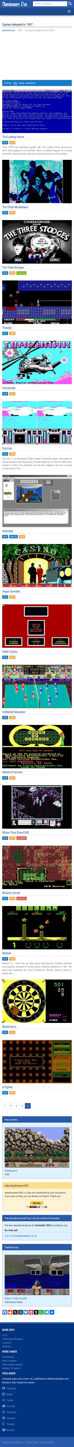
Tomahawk (8, 388)
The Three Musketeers (15, 207)
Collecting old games (12, 1338)
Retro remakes (9, 1360)
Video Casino (10, 651)
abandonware (8, 30)
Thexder (7, 328)
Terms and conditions (12, 1442)
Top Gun (7, 448)
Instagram (9, 1412)
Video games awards (12, 1364)
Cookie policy (47, 1442)
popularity (30, 83)
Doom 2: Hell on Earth (37, 1277)
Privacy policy (32, 1442)
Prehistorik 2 (37, 1149)
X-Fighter (7, 1087)
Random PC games (11, 1368)
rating (21, 83)
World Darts (9, 1027)
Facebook (9, 1388)
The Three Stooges (13, 267)
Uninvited (7, 531)
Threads (8, 1424)
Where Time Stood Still (15, 832)
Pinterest (8, 1418)
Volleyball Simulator (13, 712)
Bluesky (8, 1430)
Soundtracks (8, 1356)
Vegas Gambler (11, 591)
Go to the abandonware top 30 (21, 1236)
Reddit (7, 1394)
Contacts (6, 1342)
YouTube (8, 1406)
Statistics (6, 1346)
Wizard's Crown (11, 893)
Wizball (6, 953)
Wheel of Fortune (12, 772)
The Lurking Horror (13, 137)
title (15, 83)
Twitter (7, 1400)
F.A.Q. (5, 1335)
